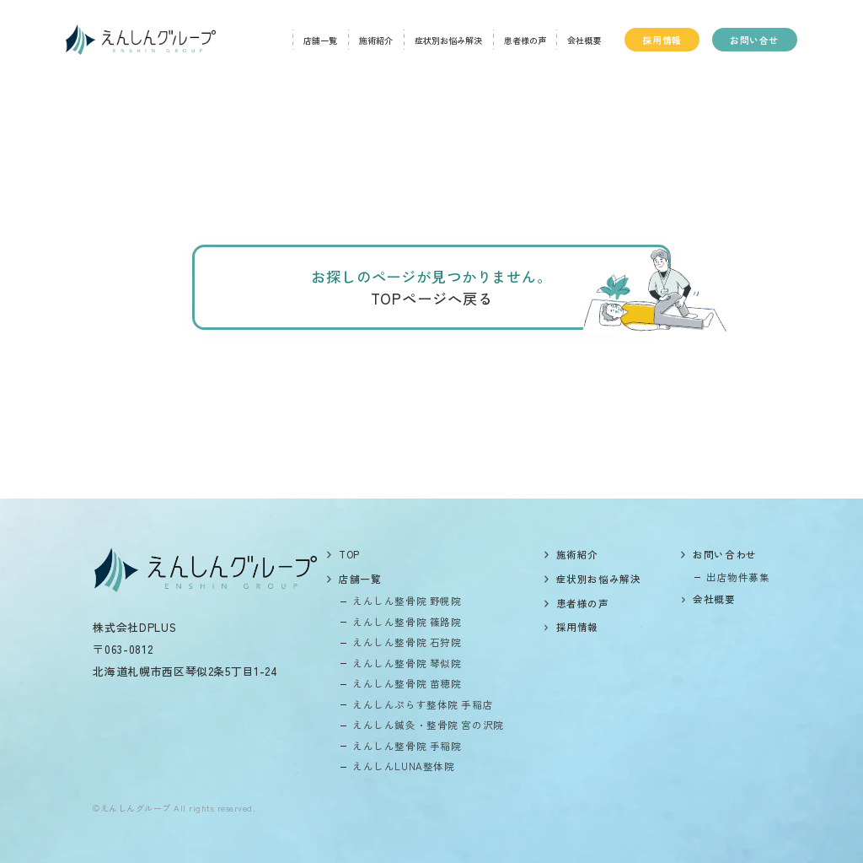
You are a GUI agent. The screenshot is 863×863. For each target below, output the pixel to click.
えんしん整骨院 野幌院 (406, 600)
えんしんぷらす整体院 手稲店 (422, 704)
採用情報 (661, 39)
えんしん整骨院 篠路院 (406, 621)
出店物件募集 (737, 577)
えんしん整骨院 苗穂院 (406, 683)
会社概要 (584, 40)
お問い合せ (754, 39)
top (349, 554)
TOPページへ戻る (432, 298)
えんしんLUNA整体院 (403, 766)
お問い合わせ (724, 554)
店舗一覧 (320, 40)
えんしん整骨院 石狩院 (406, 642)
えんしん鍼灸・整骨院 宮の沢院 (428, 724)
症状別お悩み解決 (448, 40)
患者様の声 (525, 40)
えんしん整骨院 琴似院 (406, 663)
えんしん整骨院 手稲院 (406, 745)
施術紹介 (376, 40)
